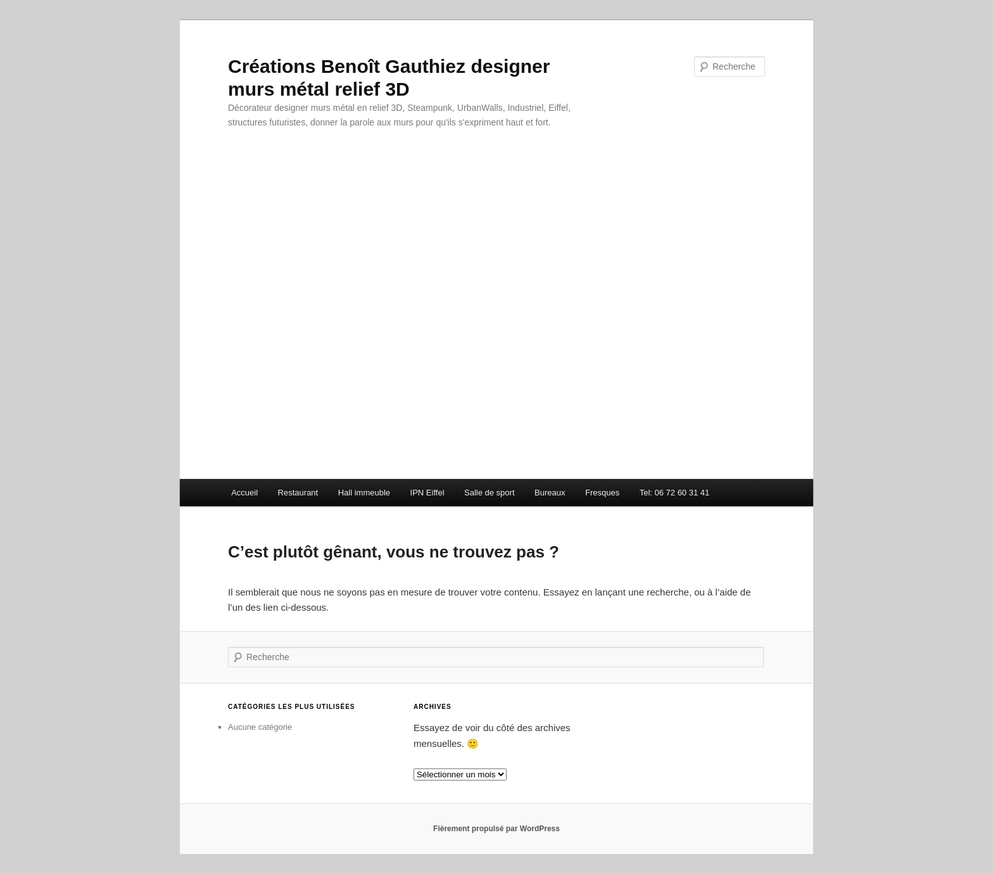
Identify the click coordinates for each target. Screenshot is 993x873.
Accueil (244, 492)
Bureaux (549, 492)
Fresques (602, 492)
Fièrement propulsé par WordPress (496, 828)
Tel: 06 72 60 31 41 (675, 492)
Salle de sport (489, 492)
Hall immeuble (364, 492)
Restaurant (298, 492)
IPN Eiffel (427, 492)
